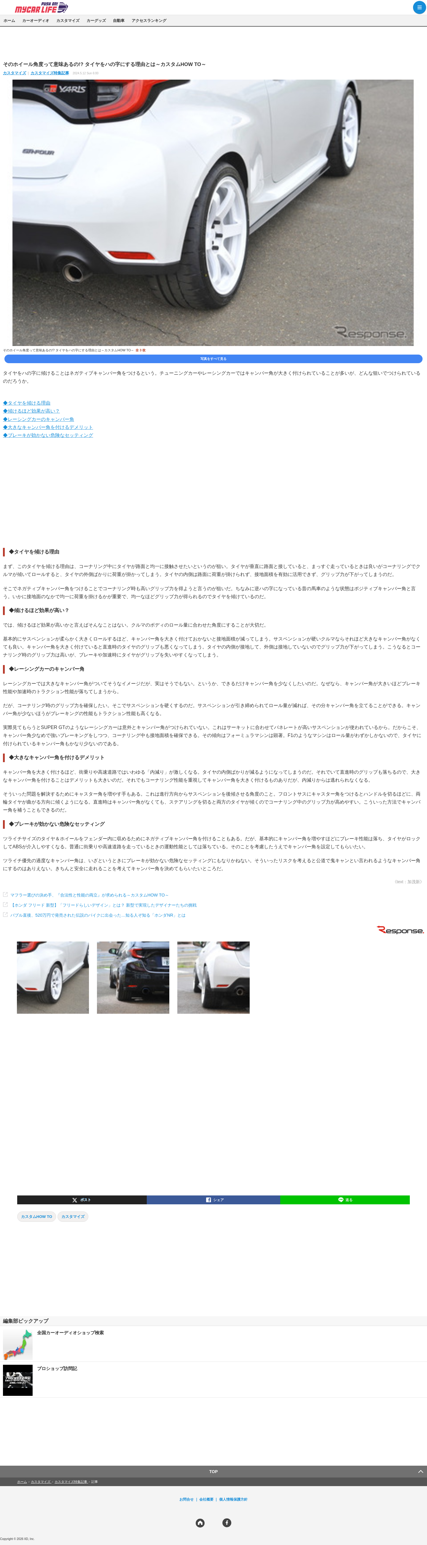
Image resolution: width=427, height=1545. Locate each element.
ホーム (9, 20)
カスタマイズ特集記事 (50, 73)
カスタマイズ (67, 20)
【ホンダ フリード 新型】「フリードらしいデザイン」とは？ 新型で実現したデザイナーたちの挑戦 (103, 905)
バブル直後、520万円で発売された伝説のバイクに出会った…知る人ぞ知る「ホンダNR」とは (98, 915)
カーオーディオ (35, 20)
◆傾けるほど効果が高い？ (31, 410)
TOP (213, 1471)
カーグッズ (96, 20)
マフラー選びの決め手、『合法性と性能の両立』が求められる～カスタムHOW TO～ (89, 895)
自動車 (119, 20)
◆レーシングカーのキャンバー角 (38, 419)
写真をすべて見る (213, 358)
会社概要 (206, 1499)
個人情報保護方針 (233, 1499)
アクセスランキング (149, 20)
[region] (213, 43)
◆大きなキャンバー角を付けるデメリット (48, 427)
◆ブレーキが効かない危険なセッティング (48, 435)
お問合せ (186, 1499)
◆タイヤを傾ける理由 (26, 402)
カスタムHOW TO (36, 1216)
